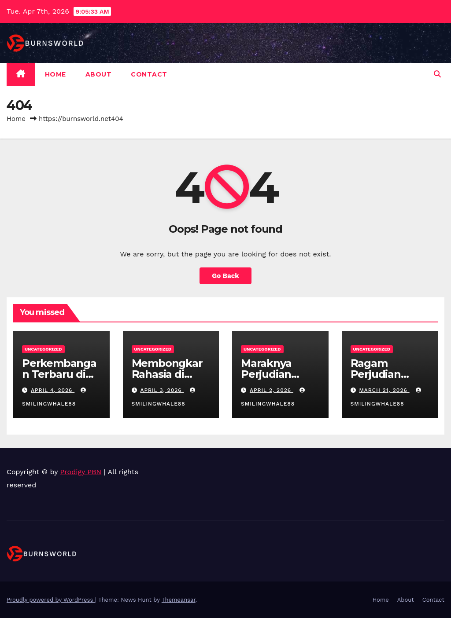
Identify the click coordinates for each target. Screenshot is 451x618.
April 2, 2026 (271, 390)
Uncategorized (43, 349)
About (98, 74)
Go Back (225, 276)
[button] (437, 74)
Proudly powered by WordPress (51, 599)
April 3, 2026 (162, 390)
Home (55, 74)
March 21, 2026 (384, 390)
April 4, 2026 (52, 390)
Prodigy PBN (81, 472)
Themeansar (179, 599)
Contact (149, 74)
